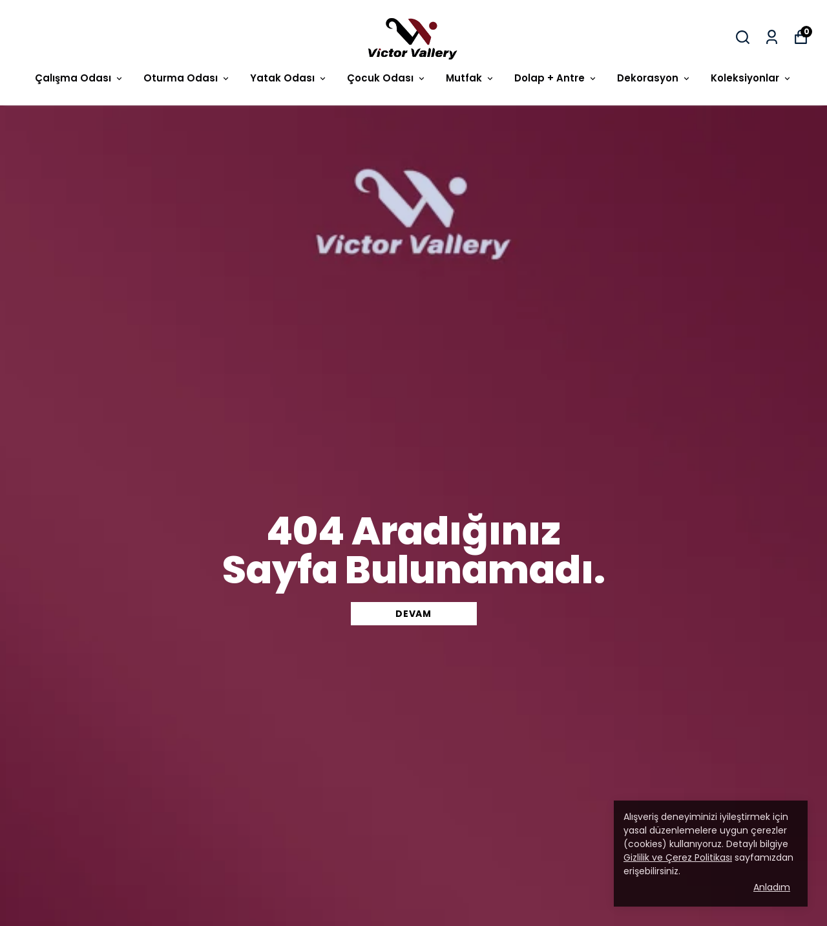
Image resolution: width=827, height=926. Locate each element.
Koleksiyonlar (751, 78)
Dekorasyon (654, 78)
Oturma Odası (187, 78)
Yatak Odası (289, 78)
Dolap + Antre (556, 78)
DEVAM (413, 613)
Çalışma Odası (79, 78)
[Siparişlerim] (772, 37)
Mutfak (470, 78)
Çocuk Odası (386, 78)
